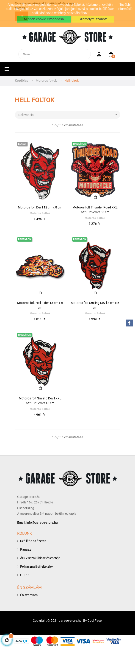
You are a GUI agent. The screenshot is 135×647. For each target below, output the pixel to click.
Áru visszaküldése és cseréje (40, 558)
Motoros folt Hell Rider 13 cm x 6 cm (40, 305)
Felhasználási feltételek (36, 566)
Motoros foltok (40, 213)
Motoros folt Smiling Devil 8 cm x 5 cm (95, 305)
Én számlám (29, 595)
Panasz (25, 549)
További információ (125, 7)
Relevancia (69, 115)
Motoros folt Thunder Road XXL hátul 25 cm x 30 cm (95, 209)
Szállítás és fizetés (33, 541)
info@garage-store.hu (42, 522)
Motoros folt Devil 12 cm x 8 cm (40, 207)
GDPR (24, 575)
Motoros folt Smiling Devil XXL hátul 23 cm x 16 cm (40, 400)
